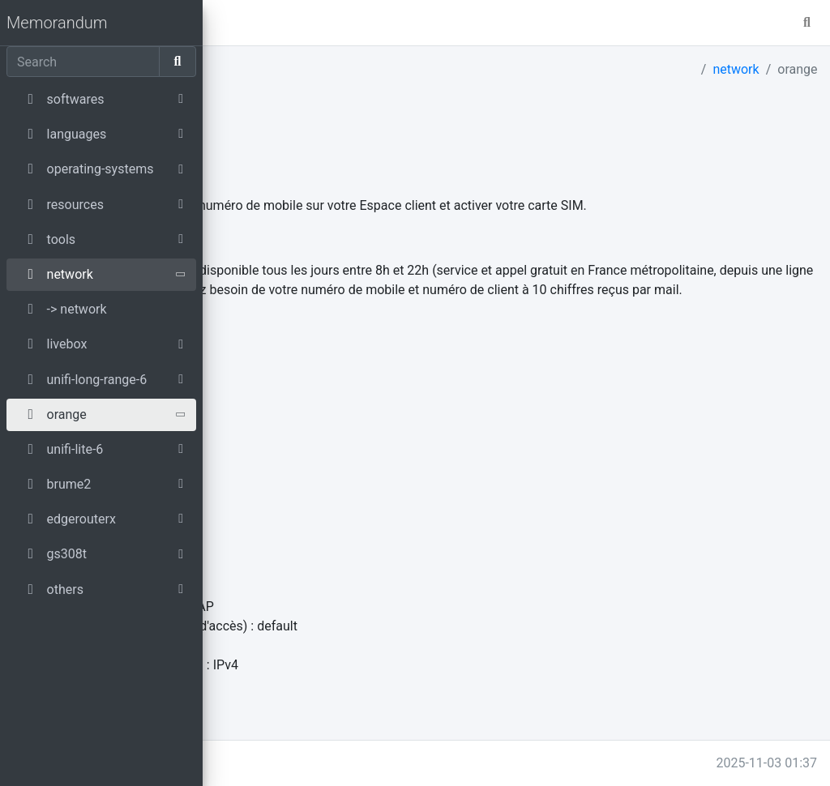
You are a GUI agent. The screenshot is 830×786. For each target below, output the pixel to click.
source (228, 341)
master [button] (275, 22)
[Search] (83, 61)
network (735, 69)
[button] (224, 22)
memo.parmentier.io (275, 763)
